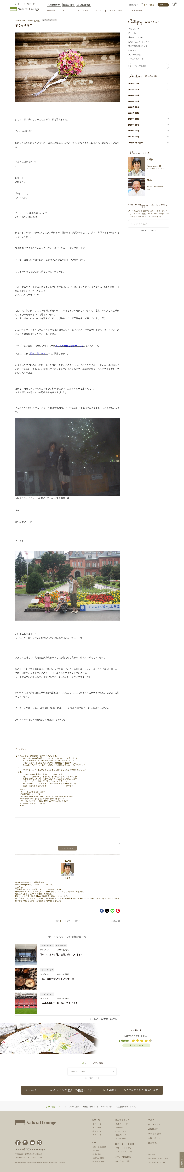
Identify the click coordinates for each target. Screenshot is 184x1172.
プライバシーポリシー (156, 1162)
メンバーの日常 (61, 945)
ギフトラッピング (104, 1106)
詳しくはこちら (147, 230)
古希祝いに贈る (99, 1161)
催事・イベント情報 (123, 1148)
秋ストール (97, 1131)
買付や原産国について (137, 46)
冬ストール (97, 1135)
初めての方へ (134, 29)
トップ (67, 921)
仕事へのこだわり (136, 37)
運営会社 (151, 1155)
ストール (132, 33)
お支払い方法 (73, 1106)
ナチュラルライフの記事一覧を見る (103, 1019)
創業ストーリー (122, 1135)
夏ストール (97, 1128)
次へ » (77, 921)
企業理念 (119, 1128)
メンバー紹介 (121, 1131)
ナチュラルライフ (49, 20)
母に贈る (96, 1150)
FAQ (134, 1106)
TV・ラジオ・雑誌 (123, 1161)
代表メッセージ (122, 1124)
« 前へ (57, 921)
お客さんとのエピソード (138, 42)
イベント (132, 50)
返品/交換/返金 (122, 1106)
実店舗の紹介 (121, 1138)
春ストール (97, 1124)
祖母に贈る (97, 1154)
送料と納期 (88, 1106)
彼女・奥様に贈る (99, 1147)
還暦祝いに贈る (99, 1158)
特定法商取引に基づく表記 (158, 1159)
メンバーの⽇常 (135, 55)
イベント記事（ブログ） (125, 1152)
